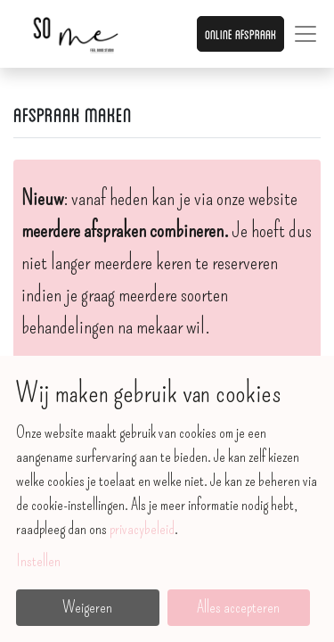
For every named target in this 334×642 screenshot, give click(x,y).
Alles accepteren (238, 607)
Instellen (38, 561)
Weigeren (87, 607)
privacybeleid (142, 529)
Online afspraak (240, 33)
